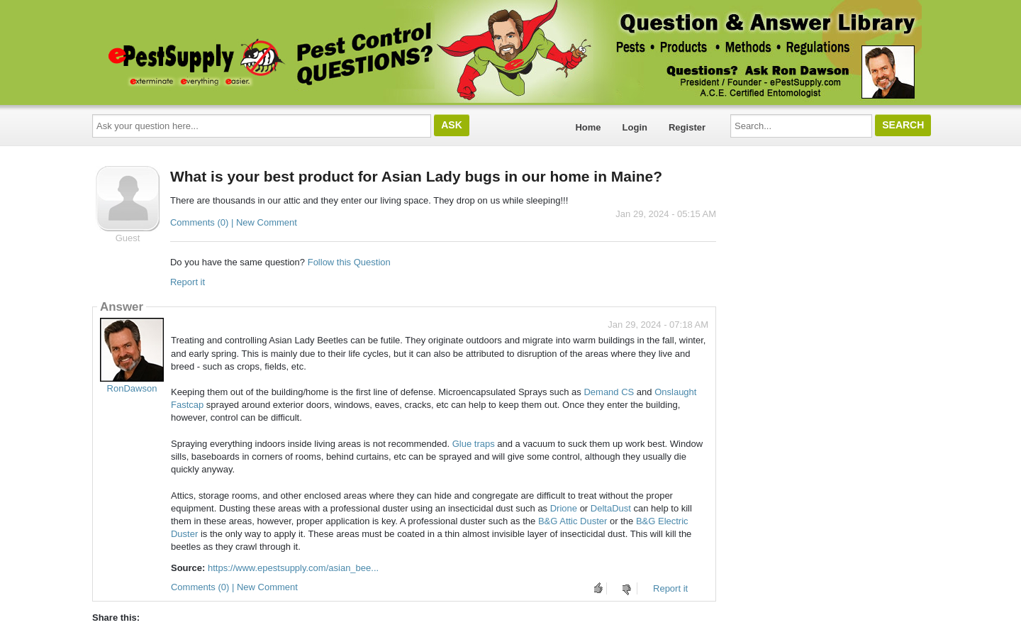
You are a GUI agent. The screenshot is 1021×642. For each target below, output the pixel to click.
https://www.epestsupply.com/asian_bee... (293, 568)
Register (687, 127)
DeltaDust (611, 508)
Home (588, 127)
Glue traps (473, 443)
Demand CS (609, 392)
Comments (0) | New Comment (233, 222)
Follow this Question (349, 262)
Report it (187, 282)
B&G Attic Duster (573, 521)
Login (635, 127)
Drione (563, 508)
